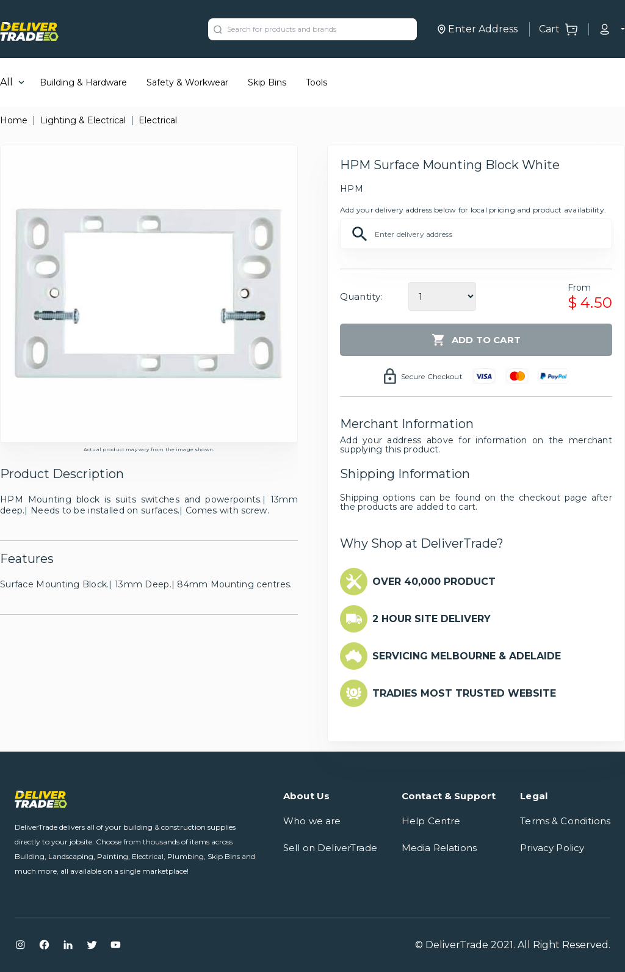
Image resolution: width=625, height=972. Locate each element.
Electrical (158, 120)
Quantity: (361, 296)
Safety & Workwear (187, 82)
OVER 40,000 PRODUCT (434, 581)
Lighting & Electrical (83, 120)
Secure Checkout (432, 376)
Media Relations (439, 848)
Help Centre (431, 821)
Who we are (312, 821)
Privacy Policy (552, 848)
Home (13, 120)
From (579, 287)
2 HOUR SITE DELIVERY (431, 619)
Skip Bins (267, 82)
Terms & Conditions (565, 821)
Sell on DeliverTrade (330, 848)
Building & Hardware (83, 82)
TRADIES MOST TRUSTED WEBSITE (464, 693)
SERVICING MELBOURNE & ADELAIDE (466, 656)
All (6, 82)
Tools (316, 82)
